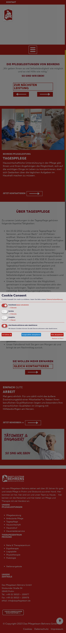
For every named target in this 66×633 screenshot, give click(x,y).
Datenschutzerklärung (54, 299)
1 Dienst (12, 320)
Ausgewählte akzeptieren (31, 334)
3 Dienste (12, 308)
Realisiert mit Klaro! (57, 338)
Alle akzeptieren (57, 334)
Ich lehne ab (6, 334)
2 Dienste (12, 314)
